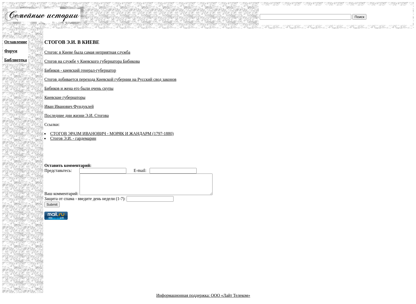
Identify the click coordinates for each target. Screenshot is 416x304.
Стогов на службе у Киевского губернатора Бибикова (92, 61)
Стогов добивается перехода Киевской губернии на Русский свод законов (110, 79)
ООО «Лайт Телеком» (230, 299)
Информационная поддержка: (183, 299)
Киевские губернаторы (64, 97)
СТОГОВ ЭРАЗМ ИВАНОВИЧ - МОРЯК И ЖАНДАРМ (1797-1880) (112, 133)
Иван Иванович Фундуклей (69, 106)
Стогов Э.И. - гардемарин (73, 138)
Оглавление (15, 42)
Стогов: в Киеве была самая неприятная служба (87, 52)
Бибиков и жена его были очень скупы (78, 88)
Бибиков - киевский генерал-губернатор (80, 70)
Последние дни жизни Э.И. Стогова (76, 115)
